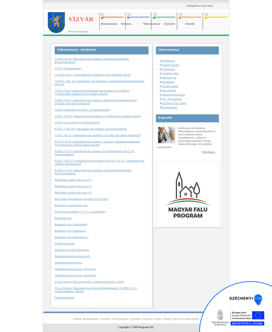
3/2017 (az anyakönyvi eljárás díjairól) (77, 122)
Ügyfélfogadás (169, 73)
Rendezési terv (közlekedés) (71, 224)
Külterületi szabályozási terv (71, 205)
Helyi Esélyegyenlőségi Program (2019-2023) (82, 198)
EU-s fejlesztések (171, 98)
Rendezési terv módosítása (70, 230)
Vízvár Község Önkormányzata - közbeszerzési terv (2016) (89, 281)
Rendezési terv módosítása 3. (72, 237)
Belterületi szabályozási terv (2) (73, 186)
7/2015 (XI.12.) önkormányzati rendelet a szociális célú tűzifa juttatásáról (98, 135)
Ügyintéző (169, 23)
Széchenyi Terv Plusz (173, 103)
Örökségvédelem (65, 297)
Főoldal (77, 318)
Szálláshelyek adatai (173, 94)
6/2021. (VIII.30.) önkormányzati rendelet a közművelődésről (91, 128)
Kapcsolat (207, 5)
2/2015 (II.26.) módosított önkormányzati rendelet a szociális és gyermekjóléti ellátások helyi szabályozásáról (92, 92)
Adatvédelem (192, 318)
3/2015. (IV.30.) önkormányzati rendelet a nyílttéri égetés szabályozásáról (98, 116)
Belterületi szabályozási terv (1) (73, 179)
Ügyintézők (168, 69)
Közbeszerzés (169, 107)
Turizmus (126, 23)
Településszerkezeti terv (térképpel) (75, 275)
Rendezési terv (63, 217)
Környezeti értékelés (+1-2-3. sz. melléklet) (80, 211)
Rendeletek (167, 81)
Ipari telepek (168, 90)
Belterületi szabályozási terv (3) (73, 192)
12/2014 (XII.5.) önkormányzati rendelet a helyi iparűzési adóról (92, 74)
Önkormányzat (151, 23)
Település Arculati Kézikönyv (72, 249)
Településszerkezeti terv (69, 262)
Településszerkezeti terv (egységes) (75, 268)
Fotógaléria (193, 5)
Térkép (166, 318)
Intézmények (168, 77)
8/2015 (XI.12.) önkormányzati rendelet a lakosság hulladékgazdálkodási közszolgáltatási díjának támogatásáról (97, 143)
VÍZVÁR (81, 19)
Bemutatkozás (109, 23)
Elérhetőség (168, 60)
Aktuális (190, 23)
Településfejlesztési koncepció (72, 256)
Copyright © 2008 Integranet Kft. (136, 327)
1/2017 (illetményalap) (68, 68)
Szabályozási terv (65, 243)
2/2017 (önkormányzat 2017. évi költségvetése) (82, 109)
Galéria (157, 318)
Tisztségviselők (170, 64)
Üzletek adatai (169, 86)
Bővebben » (209, 151)
